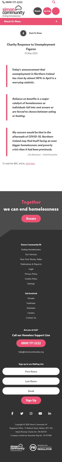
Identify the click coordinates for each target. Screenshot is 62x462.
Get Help (47, 11)
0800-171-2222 (12, 2)
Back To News (31, 33)
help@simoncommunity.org (31, 351)
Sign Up (31, 400)
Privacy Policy (31, 274)
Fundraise (31, 303)
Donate (38, 11)
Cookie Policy (31, 278)
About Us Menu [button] (12, 21)
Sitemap (31, 283)
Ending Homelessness (31, 249)
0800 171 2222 (31, 343)
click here (30, 163)
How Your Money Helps (31, 259)
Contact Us (31, 317)
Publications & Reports (31, 264)
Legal (31, 269)
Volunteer (31, 308)
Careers (31, 313)
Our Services (31, 254)
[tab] (31, 21)
